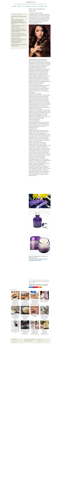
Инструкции (40, 6)
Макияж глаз (30, 2)
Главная (14, 6)
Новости (20, 6)
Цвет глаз (33, 6)
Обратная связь (39, 339)
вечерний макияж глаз (32, 282)
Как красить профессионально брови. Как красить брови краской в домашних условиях (18, 35)
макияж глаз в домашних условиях (38, 281)
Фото (45, 6)
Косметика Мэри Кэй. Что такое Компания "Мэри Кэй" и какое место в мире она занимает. (19, 30)
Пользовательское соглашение (31, 339)
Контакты (25, 339)
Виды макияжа (26, 6)
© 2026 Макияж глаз (14, 339)
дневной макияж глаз (46, 281)
